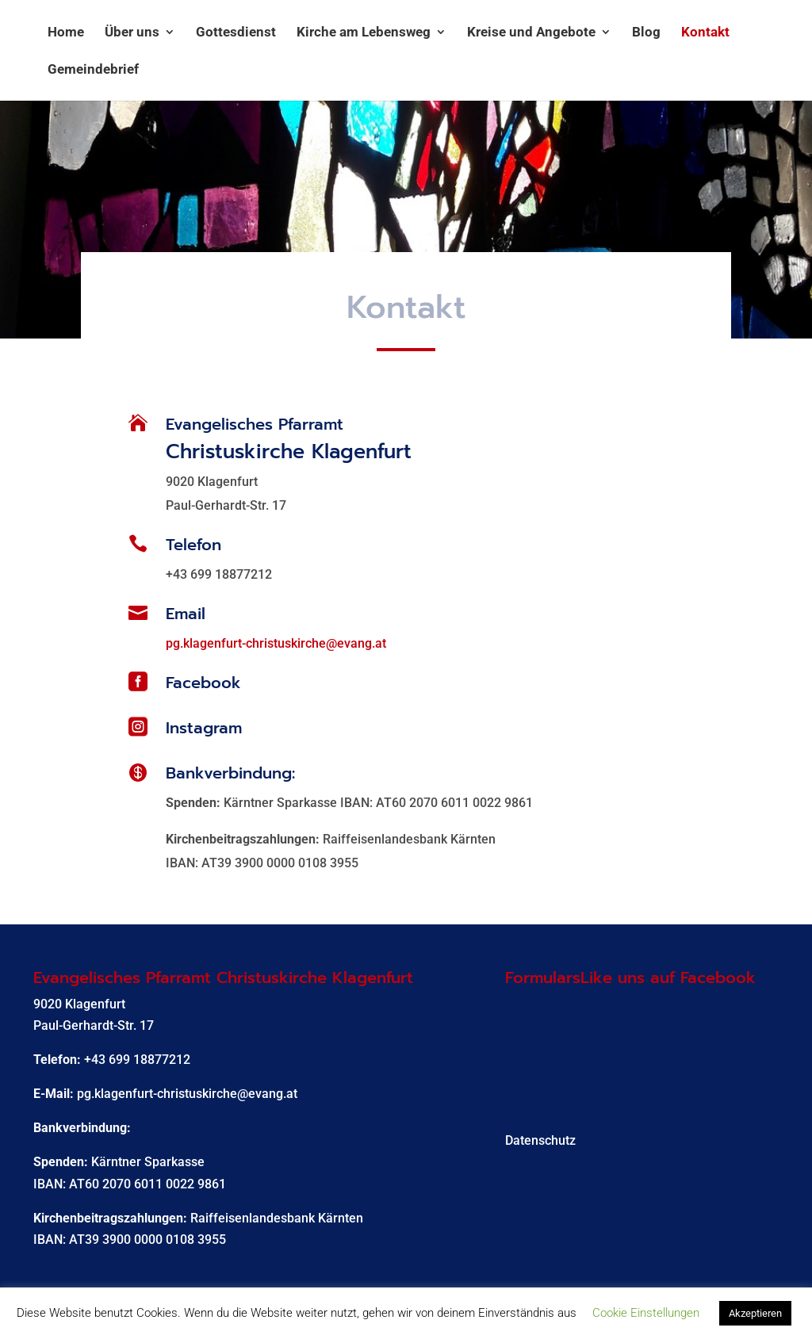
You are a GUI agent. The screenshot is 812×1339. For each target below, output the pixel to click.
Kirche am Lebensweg (364, 33)
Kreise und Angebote (531, 33)
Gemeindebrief (93, 70)
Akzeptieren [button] (755, 1313)
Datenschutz (540, 1140)
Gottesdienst (236, 33)
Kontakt (705, 33)
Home (66, 33)
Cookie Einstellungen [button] (645, 1313)
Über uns (132, 33)
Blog (646, 33)
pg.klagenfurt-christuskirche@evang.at (276, 643)
